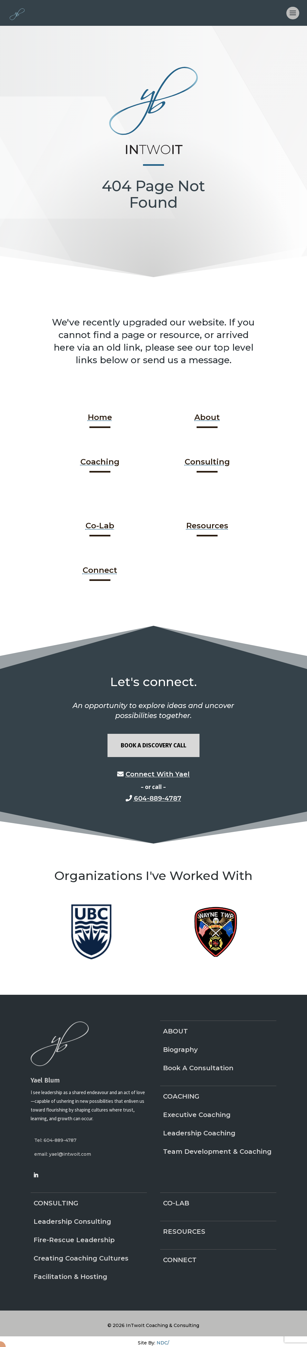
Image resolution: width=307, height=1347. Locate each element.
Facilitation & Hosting (70, 1277)
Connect (100, 570)
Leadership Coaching (199, 1133)
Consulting (207, 461)
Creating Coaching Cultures (81, 1258)
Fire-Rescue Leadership (74, 1240)
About (207, 417)
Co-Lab (100, 525)
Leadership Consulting (72, 1221)
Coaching (99, 461)
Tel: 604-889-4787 (55, 1140)
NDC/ (163, 1343)
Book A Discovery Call (153, 745)
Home (100, 417)
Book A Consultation (198, 1068)
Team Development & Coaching (217, 1151)
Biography (180, 1049)
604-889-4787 (157, 798)
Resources (207, 525)
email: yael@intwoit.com (62, 1154)
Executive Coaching (196, 1115)
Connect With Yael (157, 774)
